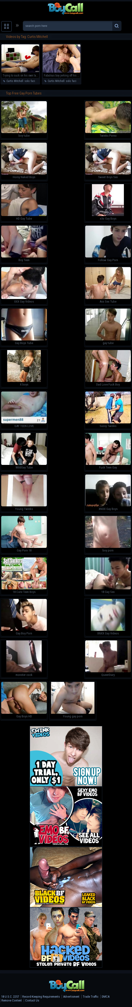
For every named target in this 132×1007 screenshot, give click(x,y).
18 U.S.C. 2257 (10, 996)
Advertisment (71, 996)
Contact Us (32, 1000)
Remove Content (11, 1000)
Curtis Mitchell (14, 81)
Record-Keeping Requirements (41, 996)
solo (27, 81)
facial (34, 81)
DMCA (105, 996)
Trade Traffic (90, 996)
